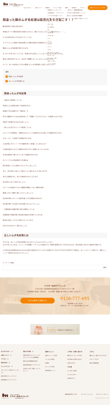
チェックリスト (5, 366)
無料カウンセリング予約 (97, 4)
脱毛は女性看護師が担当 (30, 361)
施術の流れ (4, 362)
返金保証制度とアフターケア (31, 365)
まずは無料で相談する (37, 301)
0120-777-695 (75, 298)
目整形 (68, 4)
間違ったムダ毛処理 (16, 76)
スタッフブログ (94, 359)
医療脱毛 (49, 4)
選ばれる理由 (27, 351)
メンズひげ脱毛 (49, 359)
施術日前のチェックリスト (9, 376)
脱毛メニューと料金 (51, 355)
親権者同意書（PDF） (71, 394)
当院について (41, 4)
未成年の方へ (71, 378)
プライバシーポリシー (102, 394)
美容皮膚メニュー (50, 370)
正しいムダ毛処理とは (17, 81)
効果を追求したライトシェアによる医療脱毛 (31, 357)
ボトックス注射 (59, 4)
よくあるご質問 (72, 370)
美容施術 (74, 4)
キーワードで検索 (8, 263)
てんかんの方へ (72, 374)
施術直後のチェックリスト (9, 379)
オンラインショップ (87, 394)
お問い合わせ (71, 363)
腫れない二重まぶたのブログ (98, 355)
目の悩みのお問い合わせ (74, 359)
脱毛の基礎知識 (94, 363)
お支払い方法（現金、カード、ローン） (32, 369)
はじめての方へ (30, 4)
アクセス (82, 4)
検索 (104, 267)
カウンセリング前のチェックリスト (10, 371)
